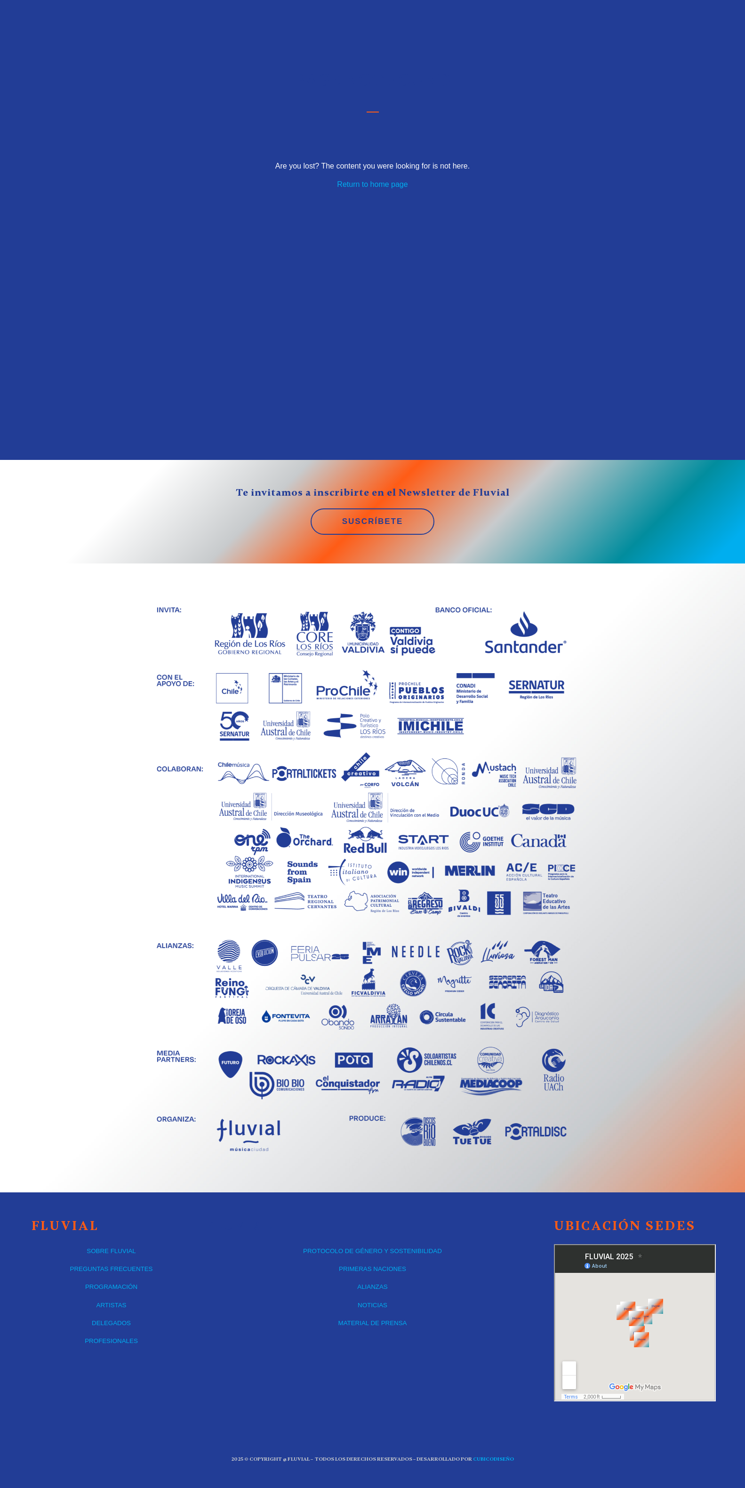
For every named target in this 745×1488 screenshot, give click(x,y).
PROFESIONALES (111, 1340)
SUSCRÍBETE (372, 521)
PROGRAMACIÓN (111, 1286)
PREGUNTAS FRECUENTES (111, 1268)
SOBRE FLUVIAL (111, 1251)
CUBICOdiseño (493, 1459)
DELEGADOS (111, 1323)
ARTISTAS (111, 1305)
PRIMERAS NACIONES (372, 1268)
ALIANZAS (372, 1286)
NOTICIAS (372, 1305)
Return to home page (372, 184)
